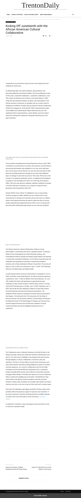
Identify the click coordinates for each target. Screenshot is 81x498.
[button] (73, 15)
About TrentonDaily (46, 14)
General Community (16, 19)
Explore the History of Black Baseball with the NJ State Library (16, 468)
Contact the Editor (17, 14)
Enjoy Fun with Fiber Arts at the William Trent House (41, 468)
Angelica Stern (24, 478)
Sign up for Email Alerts (31, 14)
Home (8, 14)
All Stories (68, 491)
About (62, 491)
